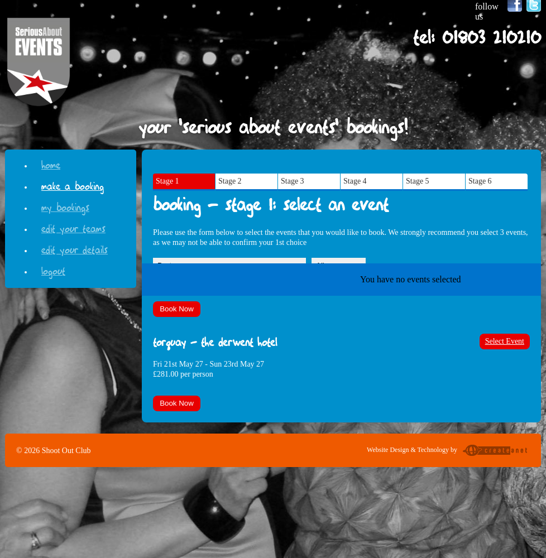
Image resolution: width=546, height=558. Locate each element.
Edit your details (74, 249)
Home (50, 164)
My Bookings (65, 206)
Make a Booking (72, 185)
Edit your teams (73, 227)
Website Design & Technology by (448, 451)
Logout (53, 270)
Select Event (504, 341)
